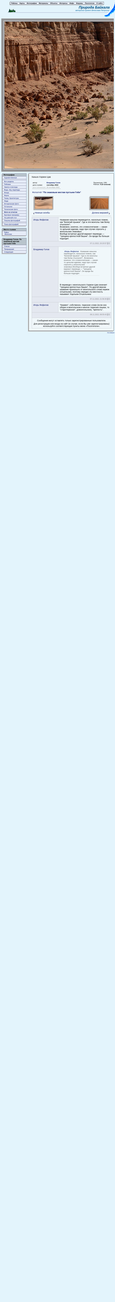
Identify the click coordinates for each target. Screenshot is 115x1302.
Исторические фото (11, 204)
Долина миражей (100, 213)
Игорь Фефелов (40, 220)
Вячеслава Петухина (100, 10)
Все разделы (9, 181)
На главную (110, 332)
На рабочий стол (10, 218)
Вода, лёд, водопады (12, 190)
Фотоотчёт (56, 192)
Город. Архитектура (11, 198)
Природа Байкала (94, 7)
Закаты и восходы (11, 187)
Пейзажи (7, 184)
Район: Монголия (8, 233)
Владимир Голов (53, 183)
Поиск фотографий (11, 224)
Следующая (8, 252)
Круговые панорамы (11, 215)
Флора (6, 193)
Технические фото (11, 209)
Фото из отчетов (10, 212)
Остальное (8, 206)
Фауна (6, 195)
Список (7, 246)
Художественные (10, 178)
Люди (6, 201)
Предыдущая (9, 249)
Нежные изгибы (42, 213)
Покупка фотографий (12, 220)
